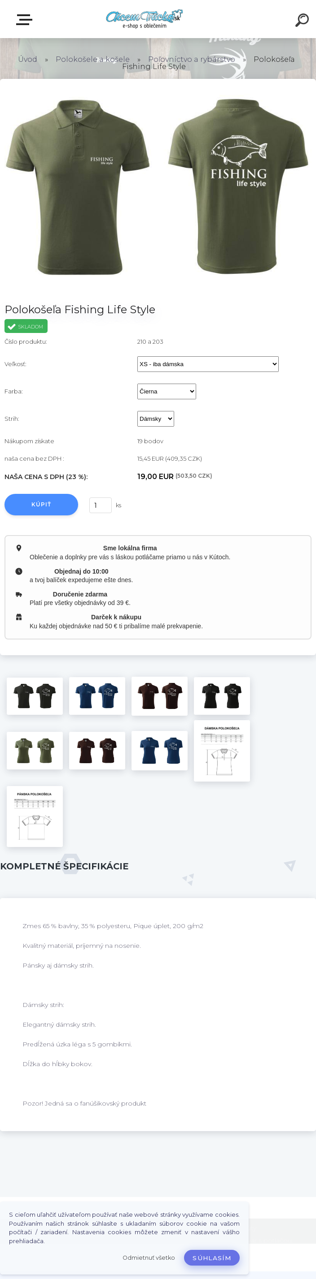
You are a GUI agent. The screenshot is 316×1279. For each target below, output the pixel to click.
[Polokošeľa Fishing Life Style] (35, 696)
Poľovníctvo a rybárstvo (191, 59)
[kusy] (100, 505)
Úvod (27, 59)
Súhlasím (212, 1258)
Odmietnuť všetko (149, 1257)
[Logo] (144, 19)
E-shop (26, 19)
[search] (303, 21)
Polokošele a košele (93, 59)
